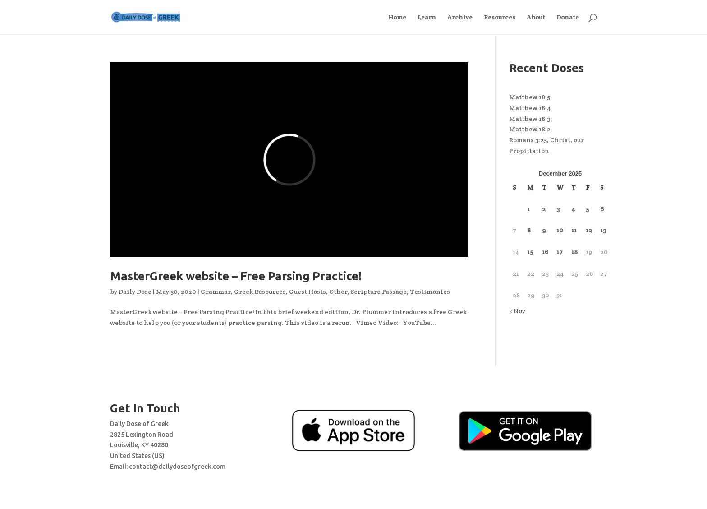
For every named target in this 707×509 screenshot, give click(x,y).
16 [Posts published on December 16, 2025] (545, 252)
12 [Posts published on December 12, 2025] (589, 230)
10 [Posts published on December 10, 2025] (559, 230)
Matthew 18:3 (529, 119)
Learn (427, 17)
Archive (460, 17)
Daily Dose (135, 291)
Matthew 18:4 (530, 108)
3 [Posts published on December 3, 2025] (558, 209)
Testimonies (430, 291)
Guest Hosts (307, 291)
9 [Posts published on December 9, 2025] (544, 230)
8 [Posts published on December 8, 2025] (529, 230)
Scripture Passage (379, 291)
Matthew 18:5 (529, 97)
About (536, 17)
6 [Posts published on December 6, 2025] (602, 209)
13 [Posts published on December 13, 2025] (603, 230)
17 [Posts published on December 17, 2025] (559, 252)
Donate (567, 17)
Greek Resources (260, 291)
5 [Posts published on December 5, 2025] (587, 209)
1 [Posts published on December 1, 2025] (528, 209)
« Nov (517, 311)
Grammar (216, 291)
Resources (499, 17)
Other (338, 291)
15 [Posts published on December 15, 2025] (530, 252)
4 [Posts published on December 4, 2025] (573, 209)
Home (397, 17)
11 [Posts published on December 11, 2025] (574, 230)
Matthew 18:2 (530, 129)
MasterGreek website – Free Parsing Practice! (236, 275)
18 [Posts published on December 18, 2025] (574, 252)
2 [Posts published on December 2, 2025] (544, 209)
